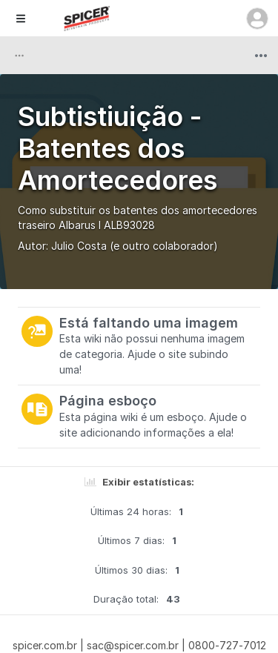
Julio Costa (79, 245)
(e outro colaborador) (164, 245)
